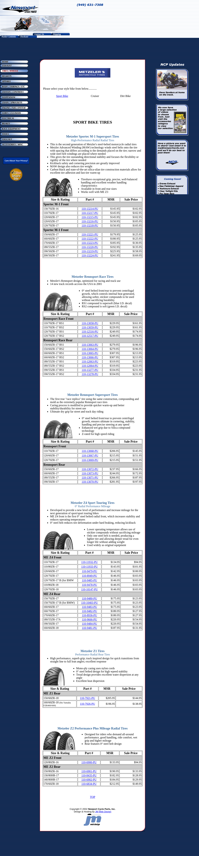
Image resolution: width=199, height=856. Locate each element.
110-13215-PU (90, 217)
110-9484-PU (89, 623)
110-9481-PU (89, 627)
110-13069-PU (90, 460)
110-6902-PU (89, 779)
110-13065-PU (90, 353)
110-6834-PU (89, 783)
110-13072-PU (90, 469)
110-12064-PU (90, 365)
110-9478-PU (89, 584)
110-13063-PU (90, 344)
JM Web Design (103, 811)
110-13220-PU (90, 247)
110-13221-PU (90, 234)
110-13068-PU (90, 450)
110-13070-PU (90, 481)
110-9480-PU (89, 598)
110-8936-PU (89, 615)
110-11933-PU (89, 566)
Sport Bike (62, 96)
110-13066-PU (90, 357)
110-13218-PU (90, 225)
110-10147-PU (89, 589)
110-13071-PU (90, 477)
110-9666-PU (89, 619)
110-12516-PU (90, 331)
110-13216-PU (90, 221)
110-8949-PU (89, 575)
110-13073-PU (90, 473)
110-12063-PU (90, 361)
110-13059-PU (90, 327)
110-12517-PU (90, 335)
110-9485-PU (89, 580)
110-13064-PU (90, 348)
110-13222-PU (90, 238)
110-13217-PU (90, 212)
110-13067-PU (90, 455)
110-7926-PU (87, 703)
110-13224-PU (90, 255)
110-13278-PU (90, 374)
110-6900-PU (89, 762)
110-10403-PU (89, 602)
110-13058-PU (90, 323)
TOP (92, 796)
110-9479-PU (89, 571)
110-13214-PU (90, 208)
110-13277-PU (90, 369)
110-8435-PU (89, 775)
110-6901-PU (89, 771)
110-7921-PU (87, 698)
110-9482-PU (89, 611)
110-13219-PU (90, 251)
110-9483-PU (89, 606)
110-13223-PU (90, 242)
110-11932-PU (89, 562)
